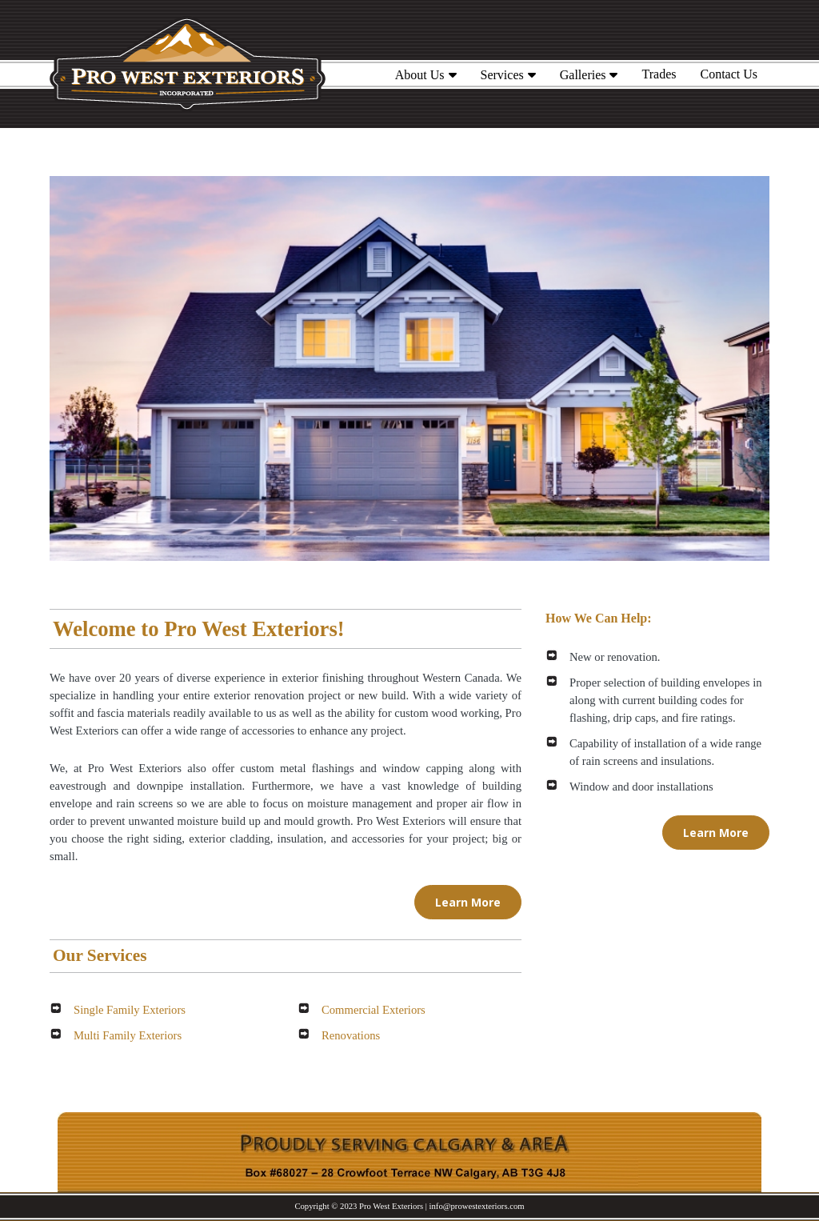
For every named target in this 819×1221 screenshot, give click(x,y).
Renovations (351, 1035)
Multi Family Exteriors (128, 1035)
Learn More (468, 902)
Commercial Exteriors (373, 1009)
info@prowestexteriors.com (477, 1206)
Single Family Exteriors (130, 1009)
